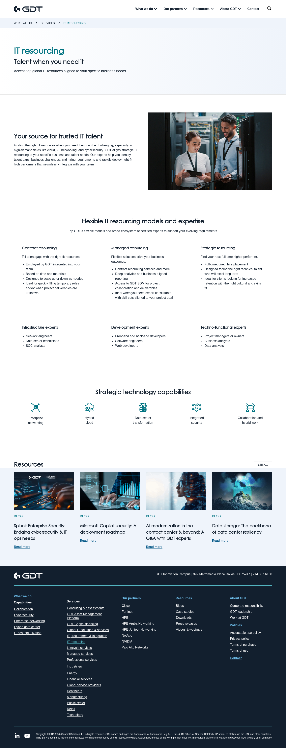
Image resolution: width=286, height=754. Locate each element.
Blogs (180, 605)
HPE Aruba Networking (138, 623)
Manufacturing (77, 697)
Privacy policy (239, 638)
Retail (71, 709)
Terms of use (239, 650)
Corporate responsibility (246, 605)
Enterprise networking (29, 621)
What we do (23, 23)
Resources (184, 598)
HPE (125, 617)
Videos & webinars (189, 629)
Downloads (184, 617)
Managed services (80, 653)
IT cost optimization (28, 633)
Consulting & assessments (85, 608)
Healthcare (74, 691)
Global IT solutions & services (88, 630)
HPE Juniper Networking (139, 629)
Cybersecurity (24, 615)
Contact (236, 658)
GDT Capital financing (82, 624)
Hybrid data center (27, 627)
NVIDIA (127, 641)
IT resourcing (75, 23)
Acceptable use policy (245, 632)
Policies (236, 625)
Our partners (131, 598)
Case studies (185, 611)
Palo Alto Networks (135, 647)
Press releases (186, 623)
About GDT (238, 598)
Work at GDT (239, 617)
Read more (22, 546)
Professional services (82, 659)
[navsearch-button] (269, 9)
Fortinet (127, 611)
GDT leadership (241, 611)
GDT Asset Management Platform (84, 616)
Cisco (126, 605)
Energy (72, 673)
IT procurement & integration (87, 636)
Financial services (79, 679)
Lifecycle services (79, 647)
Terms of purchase (243, 644)
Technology (75, 715)
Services (48, 23)
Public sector (76, 703)
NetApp (127, 635)
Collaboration (23, 609)
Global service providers (84, 685)
